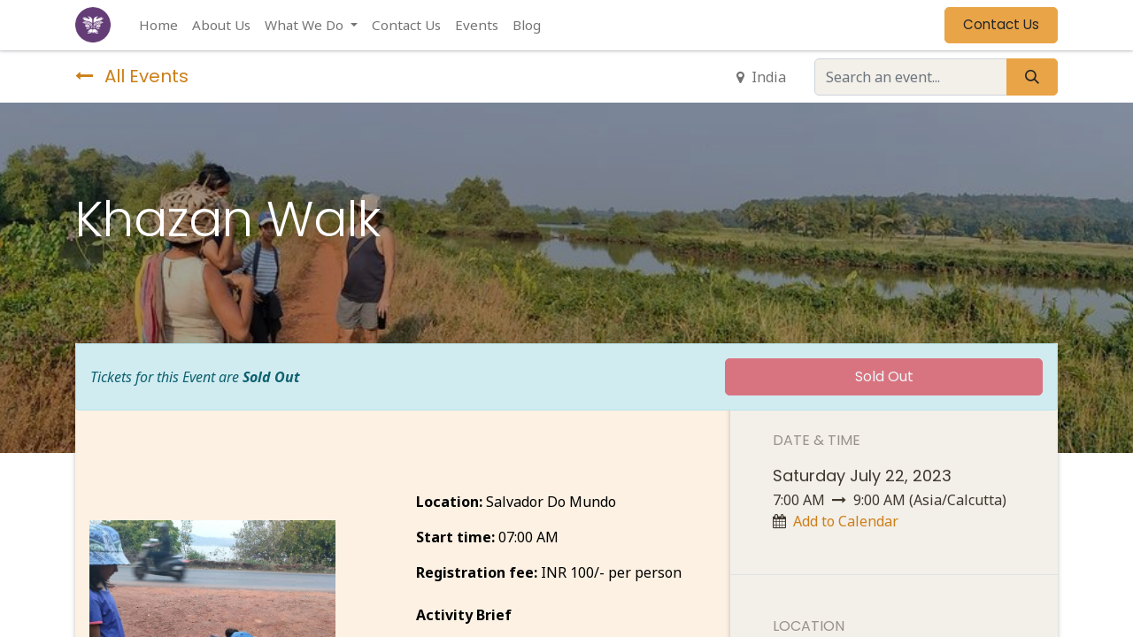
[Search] (1032, 77)
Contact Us (1001, 24)
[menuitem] (158, 25)
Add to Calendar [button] (845, 521)
